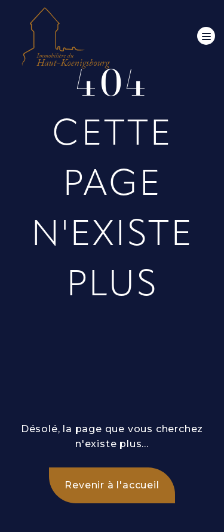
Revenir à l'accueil (112, 485)
